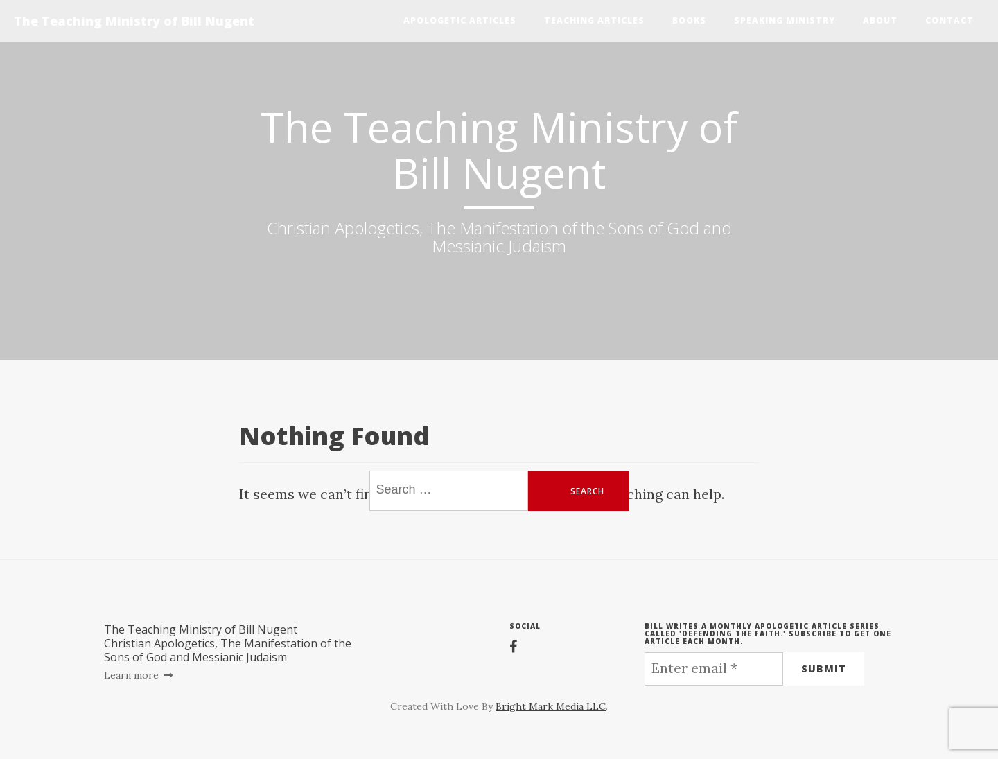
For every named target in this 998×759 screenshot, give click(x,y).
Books (689, 20)
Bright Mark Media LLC (551, 706)
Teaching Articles (594, 20)
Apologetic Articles (459, 20)
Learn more (139, 675)
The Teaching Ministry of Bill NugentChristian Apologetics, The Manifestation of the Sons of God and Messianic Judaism (227, 643)
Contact (949, 20)
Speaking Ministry (784, 20)
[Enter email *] (714, 669)
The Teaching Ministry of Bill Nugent (134, 20)
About (880, 20)
